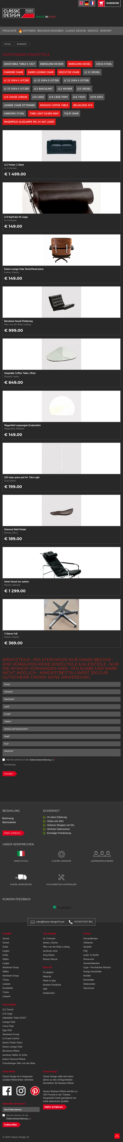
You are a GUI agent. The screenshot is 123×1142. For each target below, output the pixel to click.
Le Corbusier (49, 938)
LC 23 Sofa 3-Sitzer (46, 80)
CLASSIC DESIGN (75, 30)
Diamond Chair (13, 72)
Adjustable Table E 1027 (19, 63)
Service (7, 44)
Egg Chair (7, 1030)
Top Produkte (9, 1004)
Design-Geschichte (92, 971)
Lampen (6, 983)
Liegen (5, 950)
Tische (5, 979)
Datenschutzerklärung (40, 759)
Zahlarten (88, 942)
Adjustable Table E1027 (14, 1017)
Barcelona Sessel (80, 63)
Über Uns (47, 967)
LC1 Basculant (43, 88)
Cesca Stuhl (104, 63)
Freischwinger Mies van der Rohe (18, 1063)
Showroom (88, 959)
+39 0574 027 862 (83, 921)
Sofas (5, 946)
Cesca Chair (8, 1026)
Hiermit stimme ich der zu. (29, 759)
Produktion (48, 972)
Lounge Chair (8, 1021)
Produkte (6, 933)
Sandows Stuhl (14, 113)
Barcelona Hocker (51, 63)
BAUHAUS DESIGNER (50, 30)
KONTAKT (105, 30)
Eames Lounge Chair (41, 72)
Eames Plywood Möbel (13, 1059)
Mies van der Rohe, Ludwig (56, 946)
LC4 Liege (38, 96)
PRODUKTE (9, 30)
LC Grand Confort (10, 1038)
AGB (45, 988)
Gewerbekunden (91, 963)
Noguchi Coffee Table (54, 105)
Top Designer (49, 933)
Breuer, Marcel (50, 959)
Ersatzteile (22, 44)
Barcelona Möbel (10, 1050)
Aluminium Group (10, 1034)
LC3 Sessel (84, 88)
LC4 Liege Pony (58, 96)
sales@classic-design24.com (50, 921)
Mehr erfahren (12, 833)
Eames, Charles (50, 942)
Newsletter (88, 979)
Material (47, 976)
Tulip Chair (71, 113)
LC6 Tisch (79, 96)
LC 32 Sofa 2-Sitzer (76, 80)
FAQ (85, 950)
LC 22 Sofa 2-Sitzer (16, 80)
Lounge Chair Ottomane (19, 105)
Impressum (88, 988)
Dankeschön (49, 992)
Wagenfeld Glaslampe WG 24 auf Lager (29, 121)
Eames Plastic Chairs (12, 1042)
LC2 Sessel (7, 1009)
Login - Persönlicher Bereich (97, 967)
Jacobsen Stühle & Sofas (14, 1054)
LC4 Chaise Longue (15, 96)
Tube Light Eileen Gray (44, 113)
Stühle (5, 959)
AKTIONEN (27, 31)
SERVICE (93, 30)
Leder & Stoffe (91, 954)
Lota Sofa (96, 96)
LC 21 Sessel (92, 72)
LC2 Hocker (65, 88)
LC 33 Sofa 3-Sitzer (16, 88)
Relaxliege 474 (82, 105)
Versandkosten (90, 938)
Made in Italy (49, 980)
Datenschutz (89, 983)
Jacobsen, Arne (50, 950)
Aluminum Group (10, 967)
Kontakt (86, 975)
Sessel (5, 938)
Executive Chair (69, 72)
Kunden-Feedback (52, 984)
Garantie (87, 946)
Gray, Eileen (49, 954)
